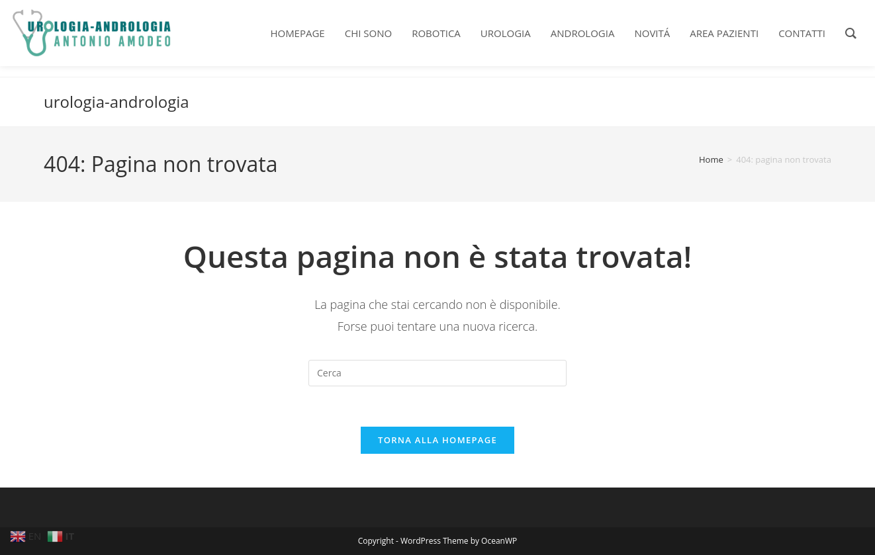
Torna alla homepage (437, 440)
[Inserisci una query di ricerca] (437, 373)
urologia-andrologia (116, 101)
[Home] (711, 159)
